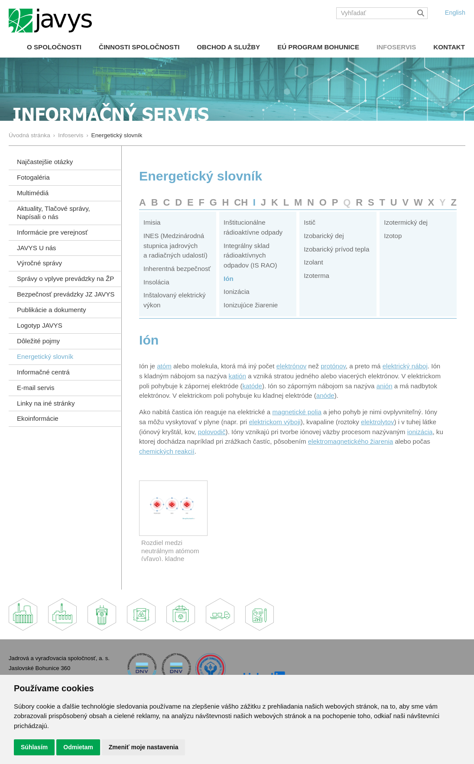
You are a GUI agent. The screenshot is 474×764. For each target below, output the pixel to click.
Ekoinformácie (37, 418)
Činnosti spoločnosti (139, 47)
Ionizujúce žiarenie (251, 305)
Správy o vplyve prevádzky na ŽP (65, 278)
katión (237, 376)
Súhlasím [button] (34, 747)
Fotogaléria (33, 177)
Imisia (151, 222)
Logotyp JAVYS (39, 325)
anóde (325, 395)
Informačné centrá (43, 372)
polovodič (212, 431)
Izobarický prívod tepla (336, 249)
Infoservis (396, 47)
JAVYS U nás (36, 247)
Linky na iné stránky (46, 403)
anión (385, 386)
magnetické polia (296, 412)
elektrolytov (377, 422)
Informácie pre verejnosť (52, 232)
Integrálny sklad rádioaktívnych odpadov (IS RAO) (250, 255)
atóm (164, 366)
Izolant (313, 262)
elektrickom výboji (274, 422)
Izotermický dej (406, 222)
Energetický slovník (45, 356)
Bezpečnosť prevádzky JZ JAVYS (65, 294)
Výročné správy (39, 263)
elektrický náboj (405, 366)
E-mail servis (35, 387)
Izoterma (316, 275)
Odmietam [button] (78, 747)
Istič (309, 222)
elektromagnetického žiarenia (350, 441)
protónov (333, 366)
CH (241, 202)
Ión (229, 278)
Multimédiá (33, 193)
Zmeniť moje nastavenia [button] (144, 747)
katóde (252, 386)
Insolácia (156, 282)
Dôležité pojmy (38, 341)
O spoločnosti (54, 47)
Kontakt (449, 47)
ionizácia (420, 431)
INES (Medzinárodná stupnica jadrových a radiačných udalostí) (175, 245)
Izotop (393, 235)
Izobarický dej (324, 235)
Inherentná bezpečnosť (177, 268)
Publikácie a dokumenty (51, 309)
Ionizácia (237, 291)
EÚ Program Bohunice (318, 47)
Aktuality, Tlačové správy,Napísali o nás (53, 212)
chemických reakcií (167, 451)
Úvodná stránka (29, 135)
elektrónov (291, 366)
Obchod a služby (228, 47)
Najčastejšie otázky (45, 161)
